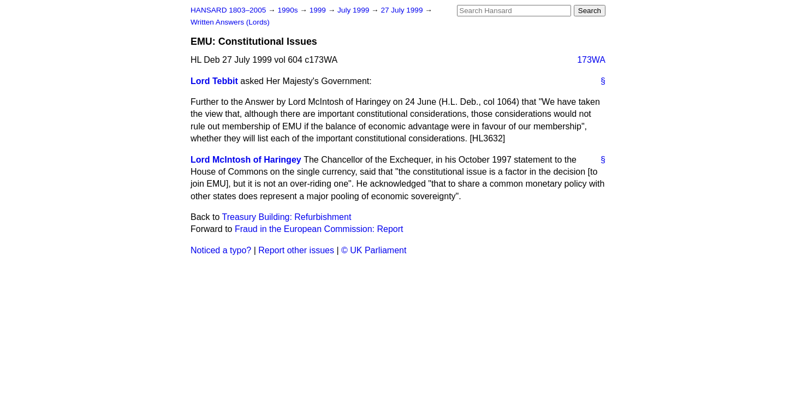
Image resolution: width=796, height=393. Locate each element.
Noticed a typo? (221, 250)
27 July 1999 (403, 10)
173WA (591, 59)
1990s (288, 10)
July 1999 (354, 10)
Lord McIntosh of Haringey (246, 159)
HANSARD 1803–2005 (228, 10)
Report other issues (296, 250)
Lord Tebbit (214, 81)
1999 (319, 10)
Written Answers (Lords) (230, 22)
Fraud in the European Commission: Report (319, 229)
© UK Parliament (373, 250)
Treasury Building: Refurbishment (287, 217)
